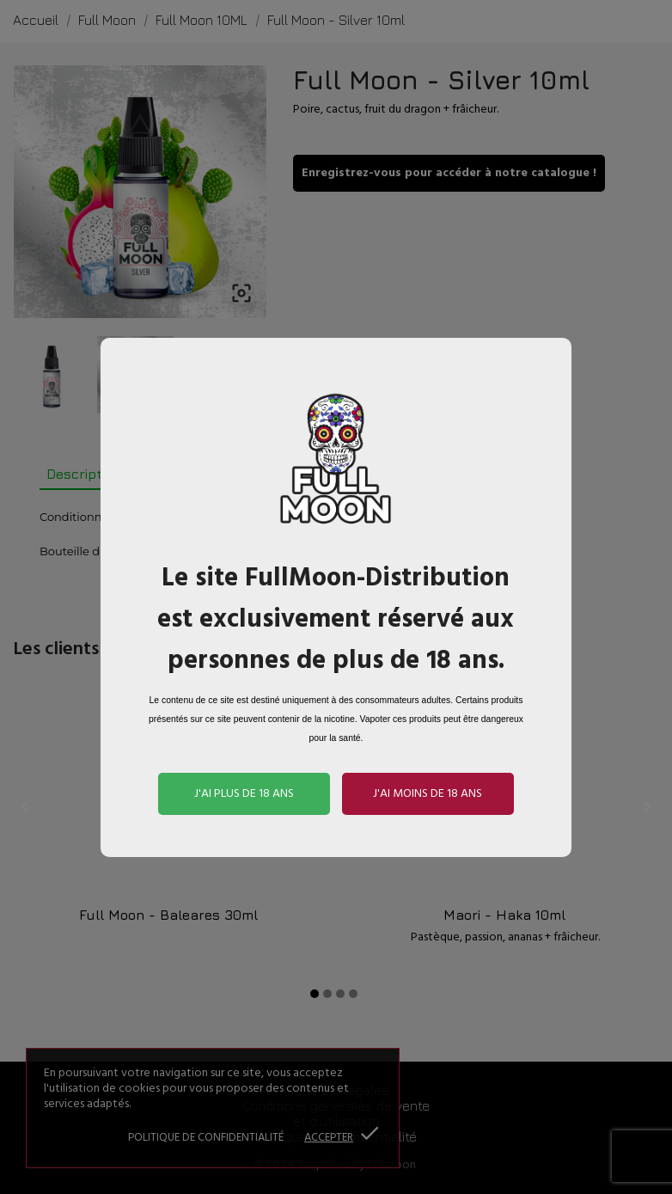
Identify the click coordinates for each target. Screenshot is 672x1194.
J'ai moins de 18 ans (427, 794)
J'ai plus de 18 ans (244, 794)
